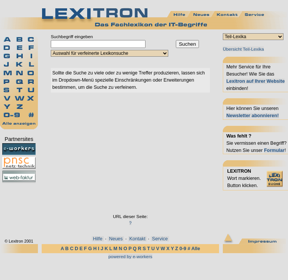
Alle (195, 248)
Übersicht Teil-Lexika (243, 48)
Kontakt (137, 238)
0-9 (182, 248)
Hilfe (98, 238)
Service (160, 238)
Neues (116, 238)
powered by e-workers (130, 256)
